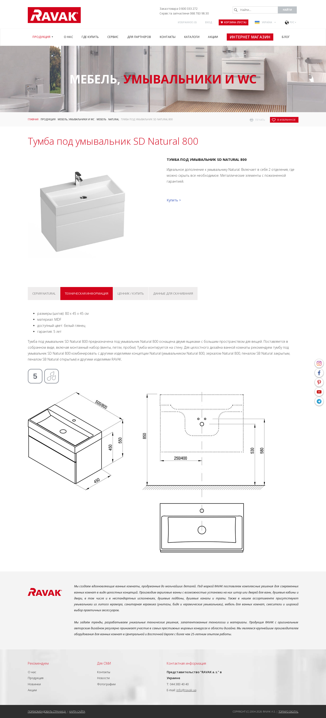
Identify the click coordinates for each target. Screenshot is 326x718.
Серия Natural (44, 293)
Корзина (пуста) (233, 22)
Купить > (174, 200)
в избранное (286, 119)
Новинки (34, 684)
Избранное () (187, 22)
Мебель (101, 119)
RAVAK (54, 15)
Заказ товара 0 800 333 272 (179, 9)
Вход (208, 22)
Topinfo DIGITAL (288, 711)
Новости (103, 678)
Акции (32, 690)
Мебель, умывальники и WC (76, 119)
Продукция (48, 119)
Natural (113, 119)
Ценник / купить (131, 293)
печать (260, 119)
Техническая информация (86, 293)
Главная (33, 119)
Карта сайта (77, 711)
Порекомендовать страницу (47, 711)
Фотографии (106, 684)
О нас (32, 672)
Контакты (103, 672)
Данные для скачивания (173, 293)
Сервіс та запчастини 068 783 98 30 (184, 13)
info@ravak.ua (186, 690)
